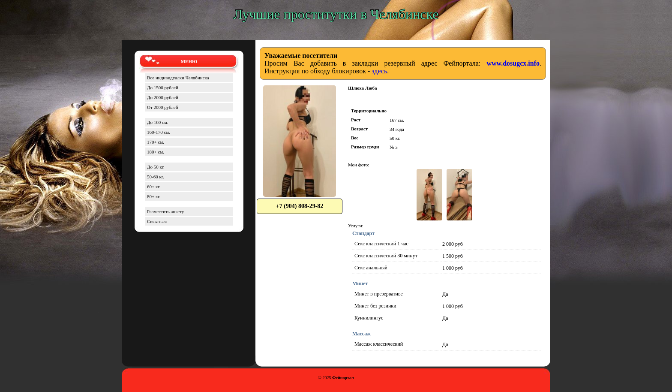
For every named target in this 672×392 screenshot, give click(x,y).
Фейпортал (343, 377)
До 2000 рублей (162, 97)
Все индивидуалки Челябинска (178, 77)
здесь (379, 71)
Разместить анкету (165, 211)
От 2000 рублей (162, 107)
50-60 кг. (155, 176)
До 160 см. (157, 122)
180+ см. (155, 151)
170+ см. (155, 142)
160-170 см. (158, 132)
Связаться (157, 221)
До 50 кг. (156, 166)
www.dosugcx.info (513, 63)
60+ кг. (153, 186)
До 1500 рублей (162, 87)
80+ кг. (153, 196)
